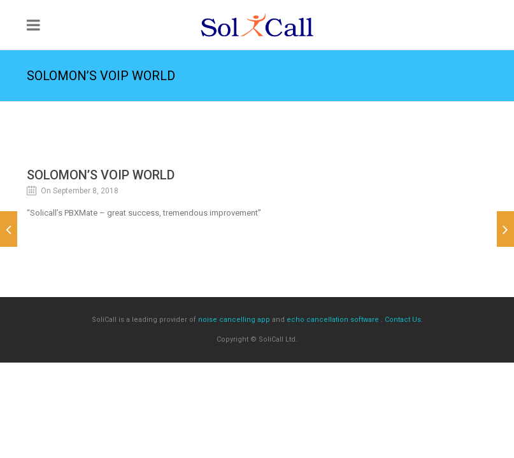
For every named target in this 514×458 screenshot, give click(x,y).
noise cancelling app (234, 320)
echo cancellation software (333, 320)
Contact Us (403, 320)
